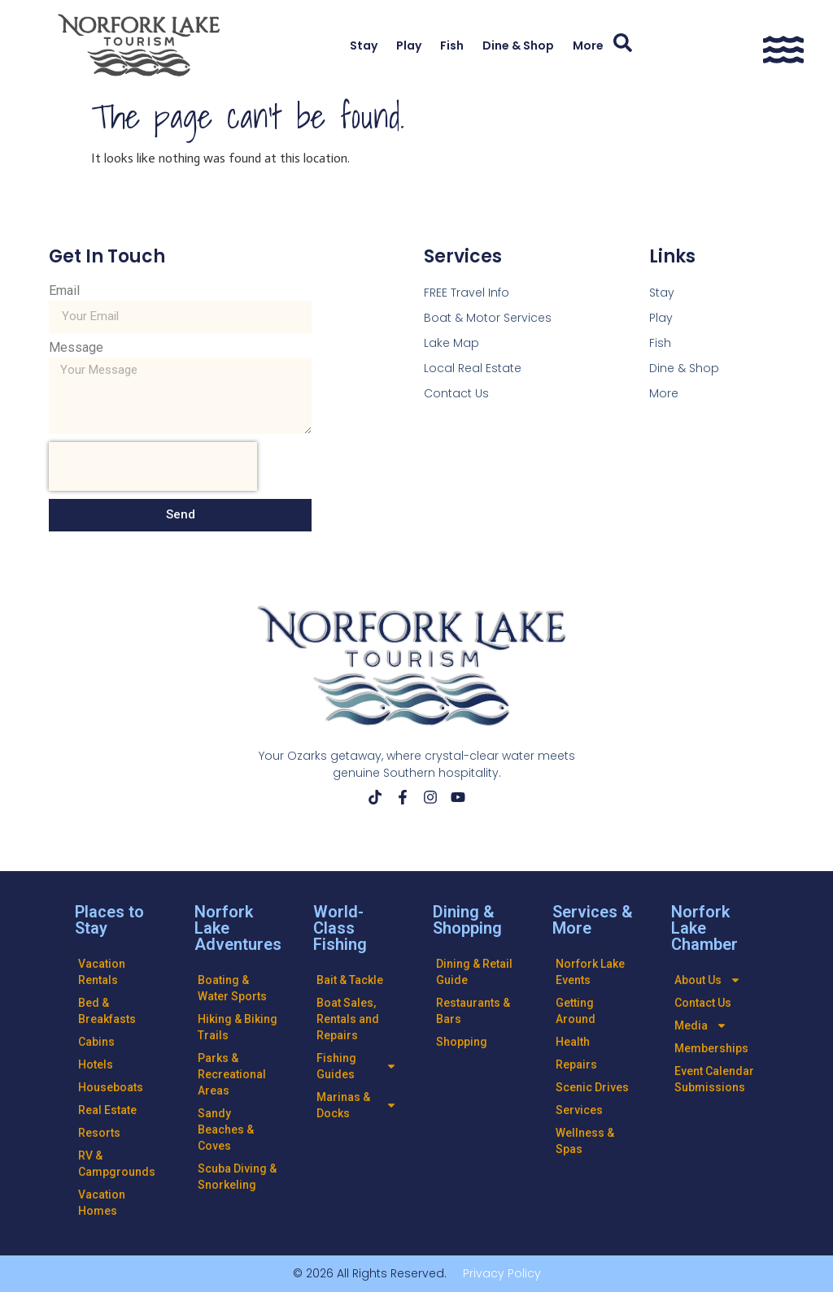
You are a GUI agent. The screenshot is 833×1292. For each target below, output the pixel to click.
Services (579, 1109)
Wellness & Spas (585, 1140)
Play (408, 45)
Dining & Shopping (467, 920)
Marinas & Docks (356, 1105)
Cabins (96, 1041)
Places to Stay (109, 920)
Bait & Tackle (349, 979)
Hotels (95, 1064)
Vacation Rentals (101, 971)
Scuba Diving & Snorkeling (237, 1176)
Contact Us (702, 1002)
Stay (363, 45)
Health (573, 1041)
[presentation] (153, 466)
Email (64, 291)
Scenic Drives (592, 1087)
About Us (707, 980)
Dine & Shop (518, 45)
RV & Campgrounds (116, 1163)
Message (76, 348)
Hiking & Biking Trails (237, 1027)
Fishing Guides (356, 1066)
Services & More (592, 920)
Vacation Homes (101, 1202)
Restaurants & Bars (473, 1010)
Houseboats (110, 1087)
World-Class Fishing (340, 928)
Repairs (576, 1064)
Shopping (461, 1041)
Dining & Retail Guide (474, 971)
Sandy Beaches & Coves (226, 1129)
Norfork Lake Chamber (704, 928)
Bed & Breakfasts (107, 1010)
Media (700, 1025)
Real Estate (107, 1109)
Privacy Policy (502, 1273)
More (588, 45)
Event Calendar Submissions (714, 1079)
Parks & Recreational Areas (232, 1074)
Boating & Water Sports (232, 988)
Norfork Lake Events (590, 971)
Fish (452, 45)
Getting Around (575, 1010)
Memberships (711, 1048)
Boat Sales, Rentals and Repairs (347, 1019)
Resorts (99, 1132)
